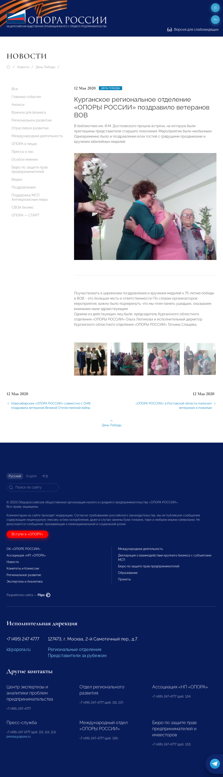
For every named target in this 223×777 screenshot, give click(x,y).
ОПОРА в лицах (24, 144)
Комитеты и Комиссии (23, 568)
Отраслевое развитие (30, 128)
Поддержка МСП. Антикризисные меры (30, 197)
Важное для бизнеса (29, 112)
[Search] (33, 487)
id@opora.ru (18, 649)
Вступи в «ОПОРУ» (27, 534)
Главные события (26, 97)
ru (215, 19)
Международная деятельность (37, 136)
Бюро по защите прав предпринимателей (30, 169)
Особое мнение (25, 159)
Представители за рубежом (77, 655)
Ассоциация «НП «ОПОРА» (26, 555)
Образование (128, 573)
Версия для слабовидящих (193, 29)
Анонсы (18, 105)
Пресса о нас (23, 152)
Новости (23, 67)
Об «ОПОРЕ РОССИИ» (24, 549)
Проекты (124, 579)
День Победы (45, 67)
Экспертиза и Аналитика (25, 581)
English (31, 476)
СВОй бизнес (23, 207)
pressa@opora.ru (18, 736)
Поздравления (23, 187)
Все (15, 89)
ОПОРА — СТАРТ (25, 215)
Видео (17, 179)
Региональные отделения (74, 649)
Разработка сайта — (28, 595)
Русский (15, 476)
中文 (45, 476)
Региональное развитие (32, 120)
